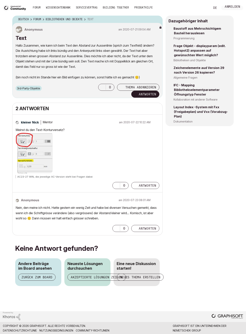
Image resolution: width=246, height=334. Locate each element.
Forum (37, 7)
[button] (102, 87)
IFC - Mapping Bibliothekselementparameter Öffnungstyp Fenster (197, 89)
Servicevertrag (86, 7)
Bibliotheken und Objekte (190, 60)
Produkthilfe (143, 7)
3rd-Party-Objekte (28, 88)
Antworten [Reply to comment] (147, 185)
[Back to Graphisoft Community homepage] (16, 7)
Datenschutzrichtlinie (20, 330)
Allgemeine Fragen (185, 77)
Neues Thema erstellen (140, 277)
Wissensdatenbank (58, 7)
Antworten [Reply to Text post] (147, 94)
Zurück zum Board (37, 277)
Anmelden (232, 7)
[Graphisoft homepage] (227, 316)
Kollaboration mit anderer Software (196, 99)
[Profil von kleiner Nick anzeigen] (30, 122)
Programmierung (184, 38)
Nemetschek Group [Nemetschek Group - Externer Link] (187, 330)
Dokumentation (183, 121)
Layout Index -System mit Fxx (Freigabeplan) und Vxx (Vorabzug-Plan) (201, 111)
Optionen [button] (157, 19)
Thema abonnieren (140, 87)
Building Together (116, 7)
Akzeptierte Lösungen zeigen (97, 277)
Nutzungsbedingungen (56, 330)
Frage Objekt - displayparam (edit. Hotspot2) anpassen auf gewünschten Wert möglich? (200, 50)
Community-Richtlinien (92, 330)
